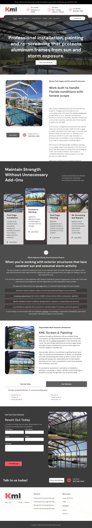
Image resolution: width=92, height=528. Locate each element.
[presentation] (18, 456)
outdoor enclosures (80, 156)
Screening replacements (22, 296)
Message (8, 444)
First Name (9, 429)
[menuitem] (15, 14)
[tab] (25, 394)
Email (7, 437)
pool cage (39, 286)
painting (45, 312)
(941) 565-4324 (34, 143)
